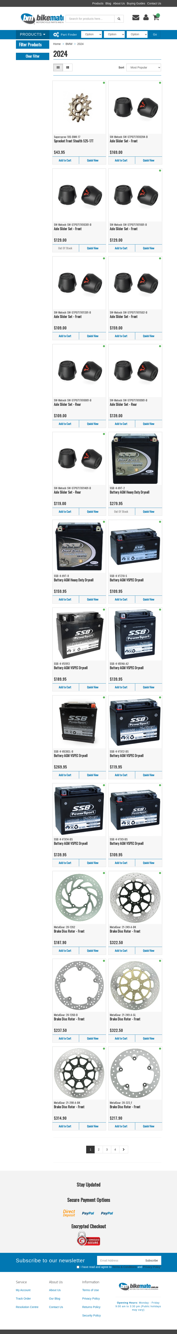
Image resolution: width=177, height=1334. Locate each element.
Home (57, 44)
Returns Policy (91, 1307)
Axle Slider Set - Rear (67, 404)
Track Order (23, 1298)
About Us (119, 3)
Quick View (92, 160)
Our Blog (54, 1298)
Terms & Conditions (124, 1267)
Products (97, 3)
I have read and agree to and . (119, 1267)
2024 (80, 44)
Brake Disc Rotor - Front (69, 931)
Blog (108, 3)
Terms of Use (90, 1290)
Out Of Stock (65, 248)
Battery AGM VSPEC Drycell (126, 580)
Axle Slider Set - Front (123, 141)
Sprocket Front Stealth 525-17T (73, 141)
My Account (23, 1290)
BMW (69, 44)
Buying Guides (136, 3)
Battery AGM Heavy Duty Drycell (129, 492)
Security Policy (91, 1315)
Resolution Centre (27, 1307)
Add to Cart (65, 160)
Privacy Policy (151, 1267)
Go (155, 34)
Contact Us (154, 3)
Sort (121, 67)
